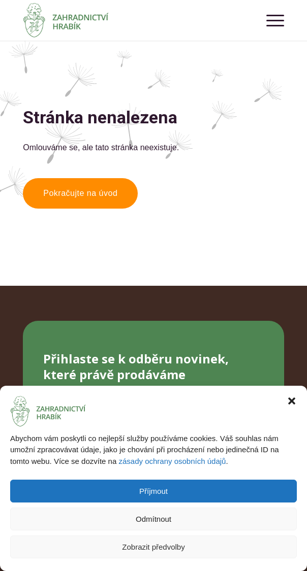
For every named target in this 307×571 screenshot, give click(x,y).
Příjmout (153, 491)
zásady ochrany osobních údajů (172, 461)
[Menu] (270, 20)
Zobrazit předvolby (153, 547)
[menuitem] (270, 20)
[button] (292, 401)
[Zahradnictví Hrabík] (127, 20)
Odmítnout (153, 519)
